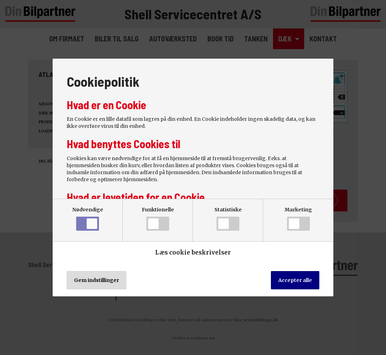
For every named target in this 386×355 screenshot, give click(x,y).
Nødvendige (87, 218)
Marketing (298, 218)
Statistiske (228, 218)
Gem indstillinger (96, 280)
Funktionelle (158, 218)
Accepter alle (295, 280)
